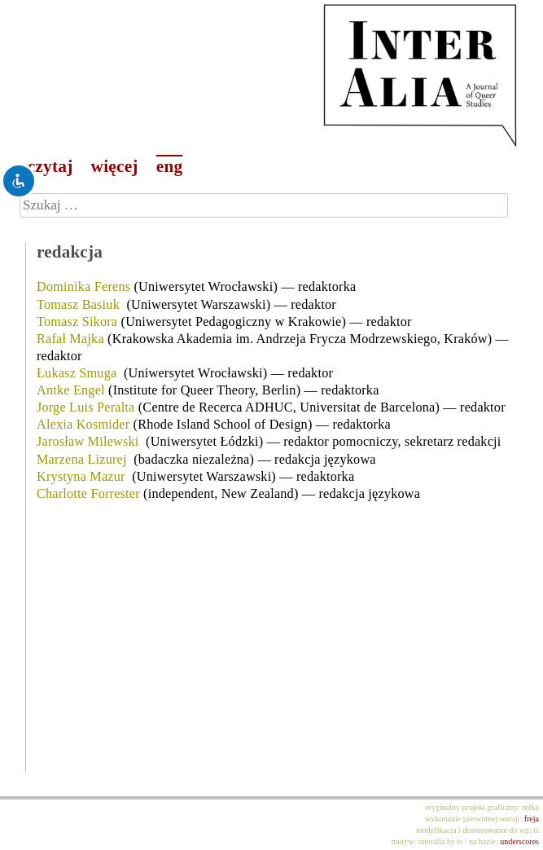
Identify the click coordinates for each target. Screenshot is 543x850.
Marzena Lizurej (82, 459)
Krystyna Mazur (81, 476)
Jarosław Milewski (88, 441)
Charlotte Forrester (88, 494)
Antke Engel (71, 390)
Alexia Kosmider (83, 424)
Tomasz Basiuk (78, 304)
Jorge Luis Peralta (86, 407)
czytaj (50, 166)
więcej (114, 166)
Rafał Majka (70, 339)
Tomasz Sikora (77, 322)
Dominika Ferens (83, 287)
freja (531, 818)
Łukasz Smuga (76, 373)
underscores (519, 841)
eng (169, 166)
